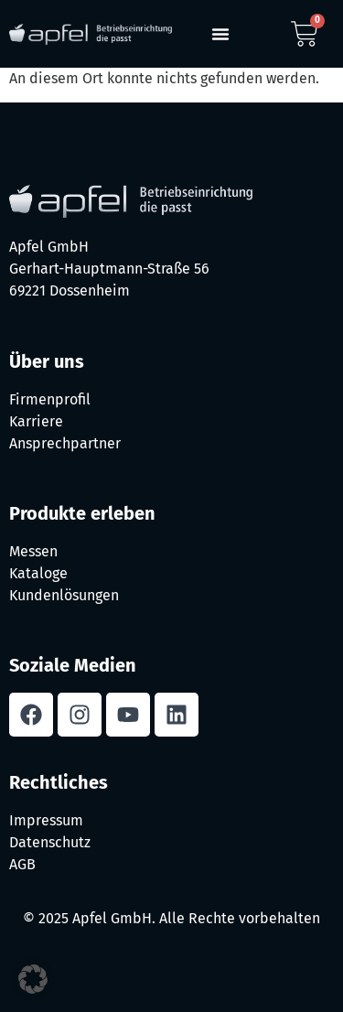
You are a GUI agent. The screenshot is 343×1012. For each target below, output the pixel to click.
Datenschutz (50, 842)
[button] (220, 34)
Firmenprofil (50, 399)
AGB (22, 864)
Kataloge (38, 573)
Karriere (36, 421)
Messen (33, 551)
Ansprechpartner (65, 443)
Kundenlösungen (64, 595)
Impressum (46, 820)
